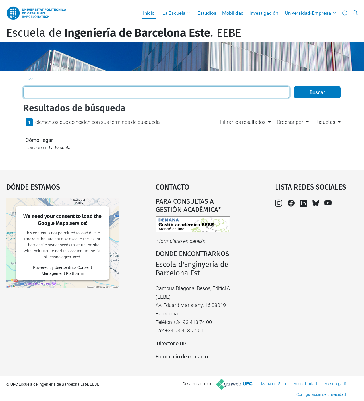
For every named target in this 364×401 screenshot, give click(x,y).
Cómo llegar (39, 140)
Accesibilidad (305, 383)
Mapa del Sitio (273, 383)
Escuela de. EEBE (123, 33)
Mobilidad (233, 13)
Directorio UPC (173, 343)
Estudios (206, 13)
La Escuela (173, 13)
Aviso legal (334, 383)
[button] (190, 13)
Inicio (149, 13)
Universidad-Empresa (308, 13)
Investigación (263, 13)
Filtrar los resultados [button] (243, 122)
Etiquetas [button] (324, 122)
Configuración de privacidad (321, 394)
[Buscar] (355, 13)
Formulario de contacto (182, 357)
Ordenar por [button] (290, 122)
